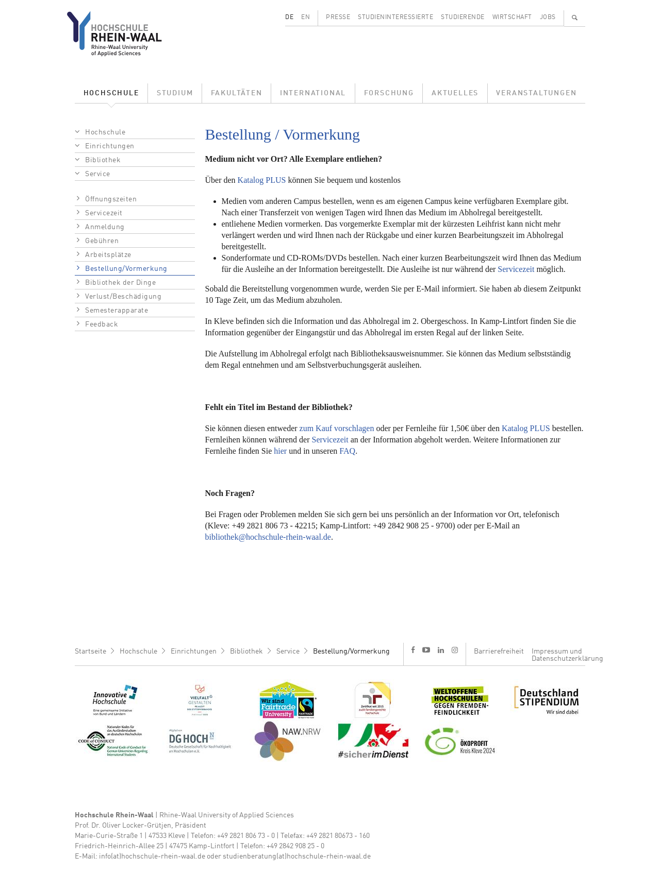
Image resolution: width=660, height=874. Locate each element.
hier (280, 451)
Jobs (548, 17)
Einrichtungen (110, 146)
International (313, 93)
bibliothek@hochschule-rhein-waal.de (268, 537)
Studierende (463, 17)
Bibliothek (103, 160)
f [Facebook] (413, 649)
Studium (175, 93)
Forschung (389, 93)
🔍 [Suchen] (575, 17)
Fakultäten (236, 93)
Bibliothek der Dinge (120, 282)
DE (289, 17)
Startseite (90, 651)
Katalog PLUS (262, 180)
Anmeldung (105, 227)
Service (97, 174)
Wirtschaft (512, 17)
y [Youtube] (426, 650)
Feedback (101, 324)
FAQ (347, 451)
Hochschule (111, 93)
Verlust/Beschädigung (123, 296)
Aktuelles (455, 93)
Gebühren (102, 241)
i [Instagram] (455, 650)
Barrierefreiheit (499, 651)
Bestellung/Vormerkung (126, 268)
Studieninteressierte (395, 17)
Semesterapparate (116, 310)
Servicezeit (104, 213)
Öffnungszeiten (111, 199)
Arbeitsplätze (108, 255)
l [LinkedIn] (441, 650)
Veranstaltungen (536, 93)
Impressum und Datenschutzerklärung (567, 655)
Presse (338, 17)
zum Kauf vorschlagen (337, 428)
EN (305, 17)
